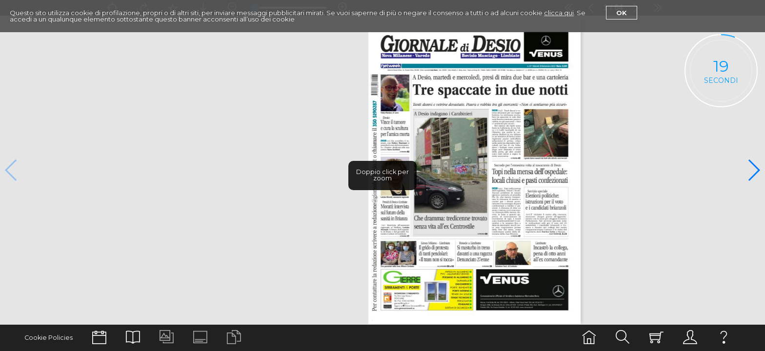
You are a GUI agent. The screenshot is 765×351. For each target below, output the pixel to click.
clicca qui (559, 13)
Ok (621, 13)
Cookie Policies (48, 337)
